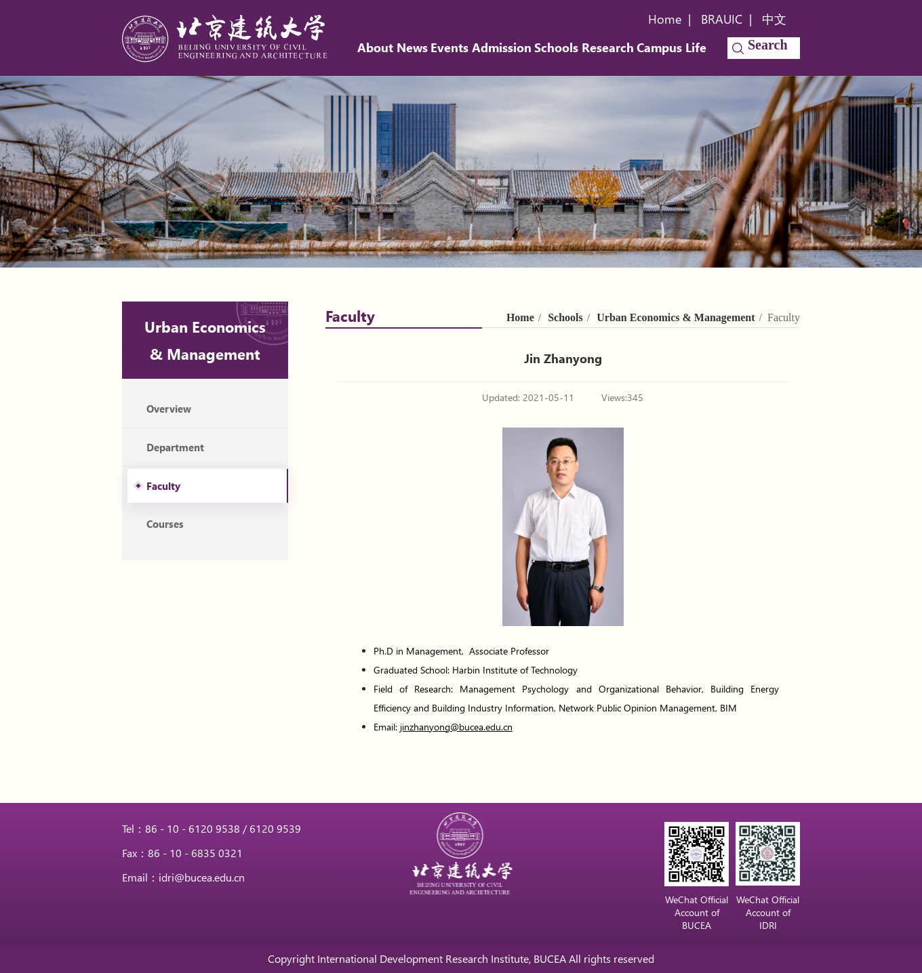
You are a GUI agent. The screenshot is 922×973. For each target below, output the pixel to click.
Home (664, 19)
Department (175, 447)
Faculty (163, 486)
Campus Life (671, 47)
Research (608, 47)
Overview (168, 408)
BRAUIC (721, 19)
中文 (774, 19)
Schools (556, 47)
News (412, 47)
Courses (165, 524)
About (375, 47)
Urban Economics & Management (676, 317)
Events (449, 47)
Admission (502, 47)
